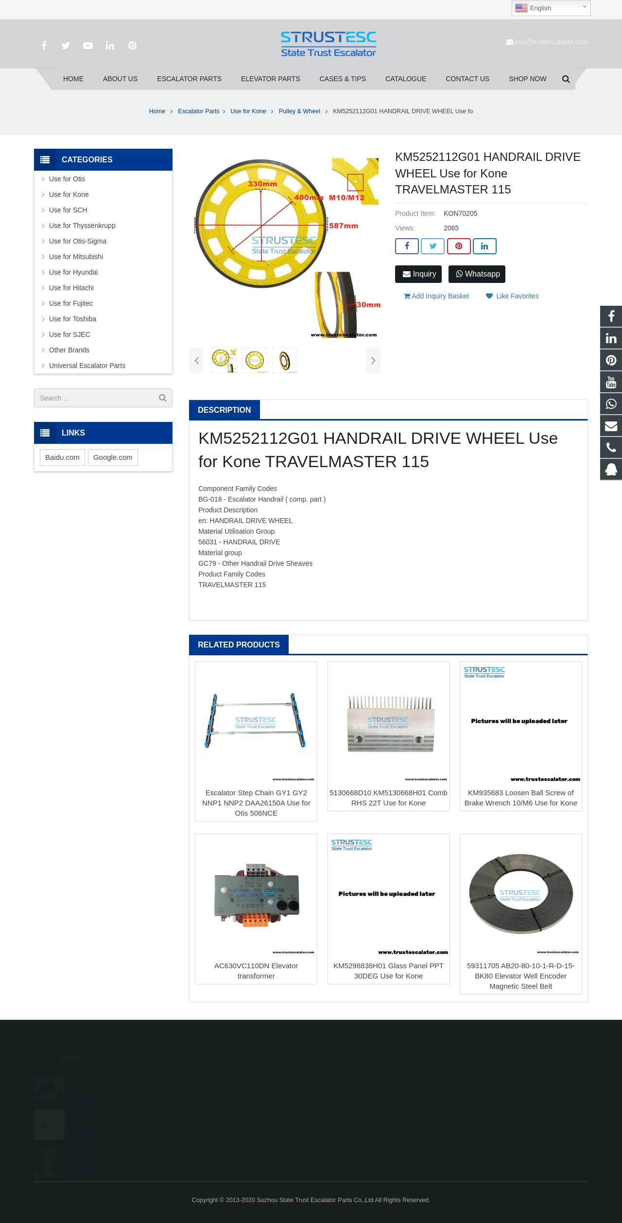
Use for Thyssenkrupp (82, 225)
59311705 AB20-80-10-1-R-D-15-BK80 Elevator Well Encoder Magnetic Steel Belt (521, 975)
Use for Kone (249, 111)
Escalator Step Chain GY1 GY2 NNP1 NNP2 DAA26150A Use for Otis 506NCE (256, 802)
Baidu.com (62, 457)
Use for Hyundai (73, 272)
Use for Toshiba (72, 319)
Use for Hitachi (71, 288)
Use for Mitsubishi (76, 257)
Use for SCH (68, 210)
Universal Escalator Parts (87, 365)
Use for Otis (67, 179)
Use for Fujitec (71, 303)
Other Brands (69, 350)
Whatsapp (478, 274)
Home (157, 111)
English (533, 8)
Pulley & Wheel (300, 111)
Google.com (113, 457)
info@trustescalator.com (551, 42)
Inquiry (419, 274)
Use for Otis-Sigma (77, 241)
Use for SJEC (69, 334)
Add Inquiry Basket (436, 296)
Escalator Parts (198, 111)
